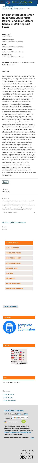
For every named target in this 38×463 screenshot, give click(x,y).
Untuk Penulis (7, 397)
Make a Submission (10, 306)
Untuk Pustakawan (9, 400)
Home (4, 7)
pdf (6, 182)
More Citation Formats (10, 213)
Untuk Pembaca (8, 394)
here (32, 438)
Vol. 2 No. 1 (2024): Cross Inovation (12, 9)
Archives (10, 7)
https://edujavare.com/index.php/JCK (17, 432)
